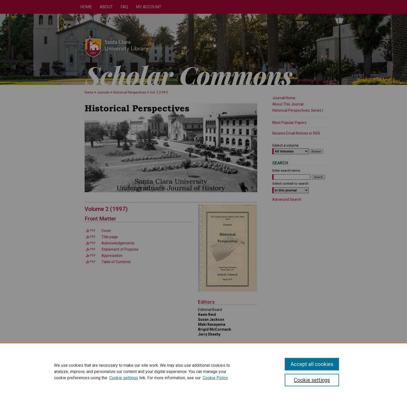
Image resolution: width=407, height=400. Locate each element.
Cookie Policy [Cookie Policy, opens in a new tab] (215, 377)
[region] (203, 371)
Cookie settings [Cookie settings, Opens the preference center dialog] (312, 380)
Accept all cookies (311, 364)
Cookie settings (123, 377)
